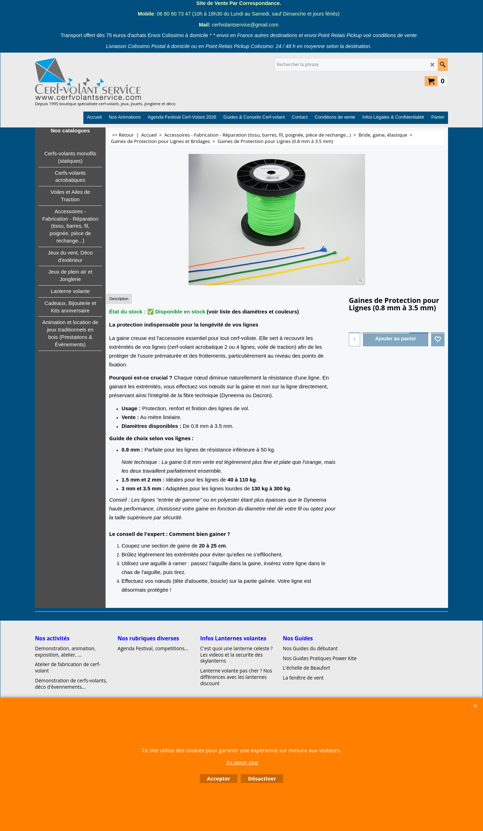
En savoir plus (242, 762)
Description (119, 299)
